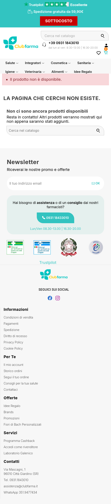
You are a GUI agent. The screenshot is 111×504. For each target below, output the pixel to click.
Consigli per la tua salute (21, 383)
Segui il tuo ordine (16, 377)
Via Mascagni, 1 (56, 472)
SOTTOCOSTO (58, 21)
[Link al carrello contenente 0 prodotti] (106, 52)
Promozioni (11, 418)
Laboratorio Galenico (18, 453)
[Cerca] (75, 35)
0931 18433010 (57, 218)
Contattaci (11, 389)
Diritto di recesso (15, 336)
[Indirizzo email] (41, 183)
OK (96, 183)
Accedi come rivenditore (21, 447)
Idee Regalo (12, 406)
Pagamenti (11, 323)
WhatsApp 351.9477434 (20, 492)
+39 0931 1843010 (64, 43)
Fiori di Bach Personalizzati (22, 424)
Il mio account (13, 364)
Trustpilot (48, 262)
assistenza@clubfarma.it (21, 486)
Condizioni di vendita (18, 317)
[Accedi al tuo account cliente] (106, 45)
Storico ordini (13, 371)
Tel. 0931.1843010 (16, 480)
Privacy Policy (13, 342)
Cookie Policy (13, 348)
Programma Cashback (19, 441)
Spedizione (11, 330)
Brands (8, 412)
